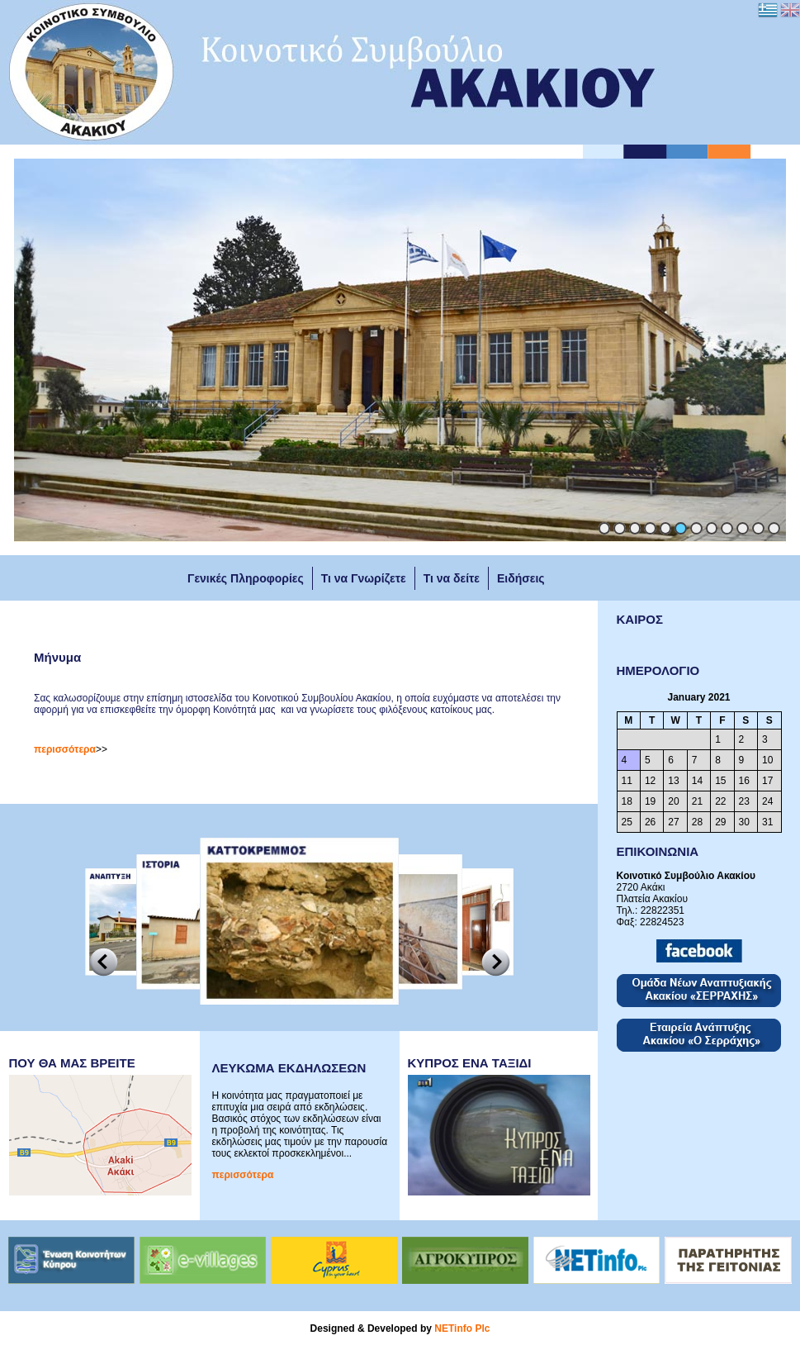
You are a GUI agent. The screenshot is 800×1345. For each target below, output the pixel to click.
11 (758, 528)
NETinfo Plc (462, 1328)
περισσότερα (65, 749)
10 (742, 528)
